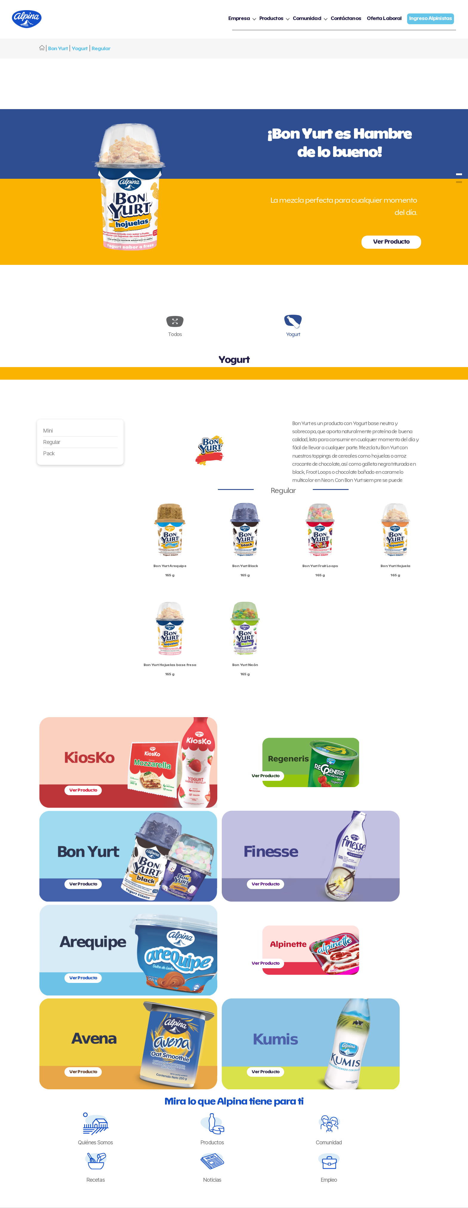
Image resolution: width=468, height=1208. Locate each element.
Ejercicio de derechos (343, 1062)
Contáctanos (346, 21)
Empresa (239, 21)
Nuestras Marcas (183, 1046)
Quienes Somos (131, 1046)
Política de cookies (341, 1054)
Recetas (242, 1046)
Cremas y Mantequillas (189, 1070)
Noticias (241, 1054)
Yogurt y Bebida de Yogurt (192, 1054)
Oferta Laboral (384, 21)
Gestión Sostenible (133, 1062)
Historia (123, 1054)
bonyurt (459, 179)
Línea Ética (287, 1062)
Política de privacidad (343, 1046)
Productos (271, 21)
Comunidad (307, 21)
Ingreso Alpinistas (396, 1046)
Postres (174, 1078)
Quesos (174, 1062)
